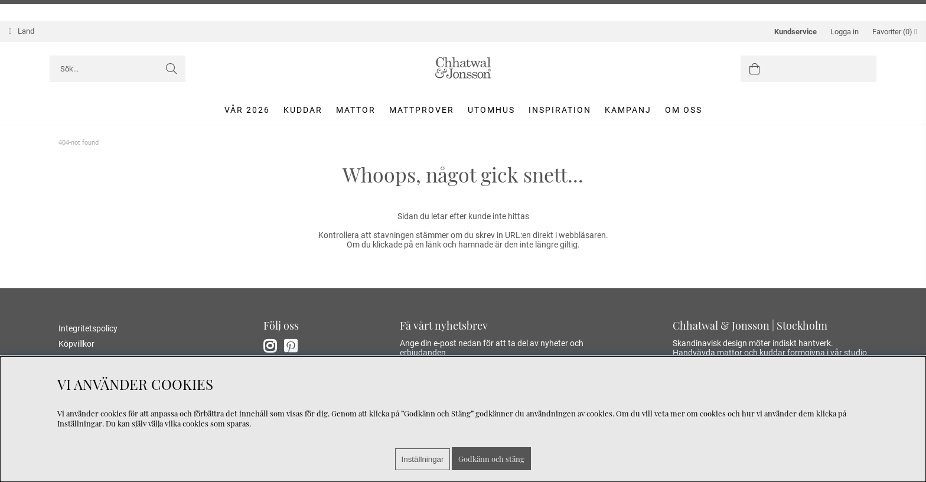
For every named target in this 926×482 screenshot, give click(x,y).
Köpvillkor (76, 344)
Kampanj (628, 110)
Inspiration (560, 110)
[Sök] (117, 69)
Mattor (356, 110)
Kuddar (302, 110)
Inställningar (423, 459)
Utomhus (491, 110)
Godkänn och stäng (491, 459)
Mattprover (421, 110)
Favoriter (894, 31)
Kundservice (795, 31)
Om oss (683, 110)
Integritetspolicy (88, 328)
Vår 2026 (247, 110)
